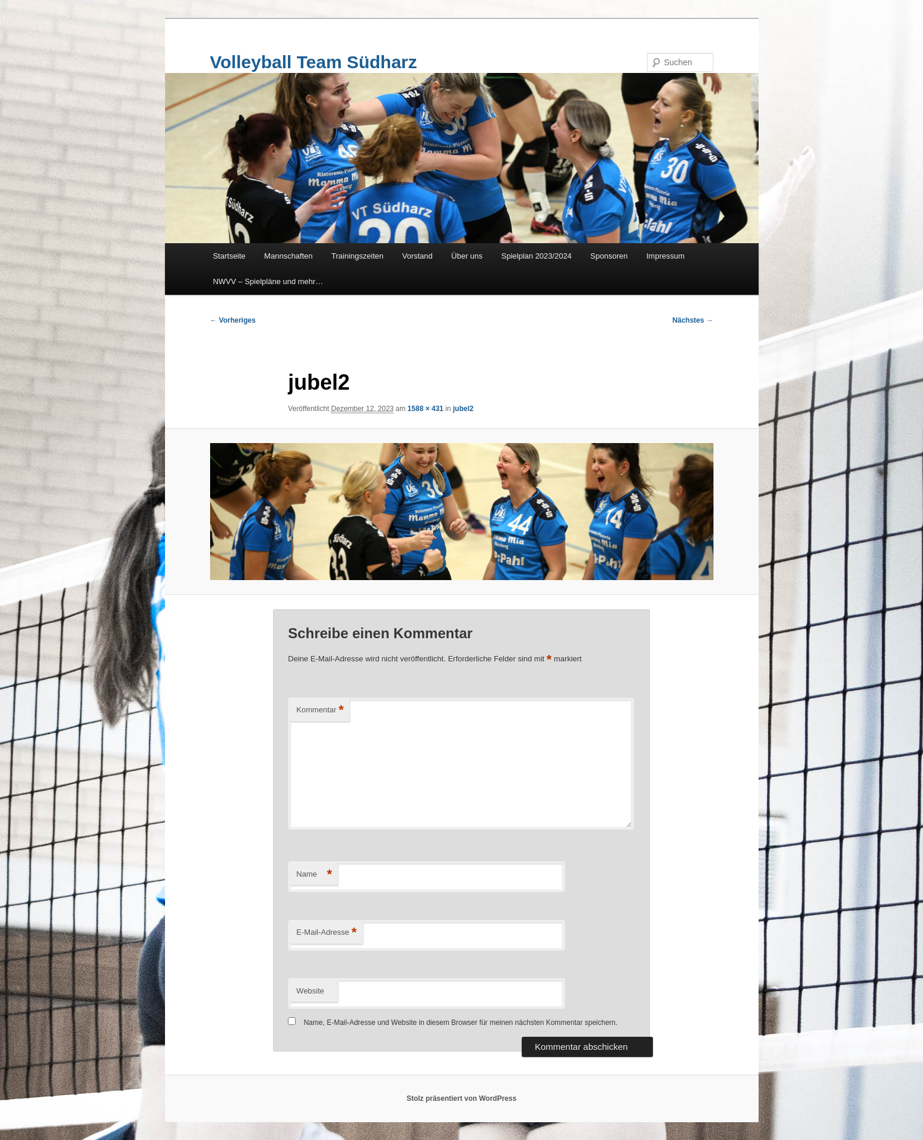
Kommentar (320, 710)
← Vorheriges (233, 320)
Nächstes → (693, 320)
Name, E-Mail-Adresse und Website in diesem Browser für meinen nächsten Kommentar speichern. (461, 1022)
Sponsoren (609, 255)
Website (310, 990)
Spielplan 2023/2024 (537, 255)
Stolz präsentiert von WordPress (461, 1098)
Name (314, 874)
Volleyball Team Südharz (313, 62)
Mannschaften (288, 255)
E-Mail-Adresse (326, 932)
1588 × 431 (425, 409)
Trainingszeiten (357, 255)
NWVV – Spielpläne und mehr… (268, 281)
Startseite (229, 255)
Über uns (467, 255)
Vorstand (417, 255)
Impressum (665, 255)
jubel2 (463, 409)
